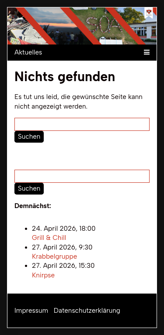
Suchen (29, 136)
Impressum (31, 310)
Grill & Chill (49, 238)
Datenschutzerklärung (87, 310)
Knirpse (43, 275)
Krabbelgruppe (54, 256)
